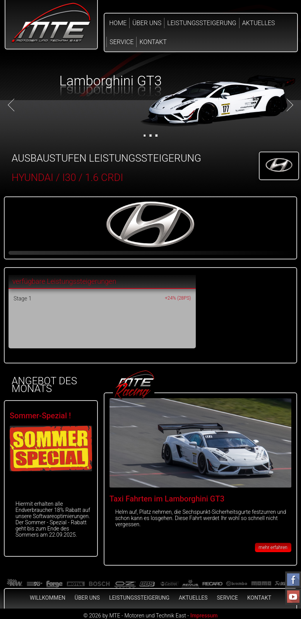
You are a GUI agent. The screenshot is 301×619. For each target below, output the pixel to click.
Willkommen (47, 598)
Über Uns (146, 23)
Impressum (204, 615)
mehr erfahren (273, 547)
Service (121, 42)
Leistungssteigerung (201, 23)
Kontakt (152, 42)
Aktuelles (258, 23)
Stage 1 (22, 298)
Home (118, 23)
